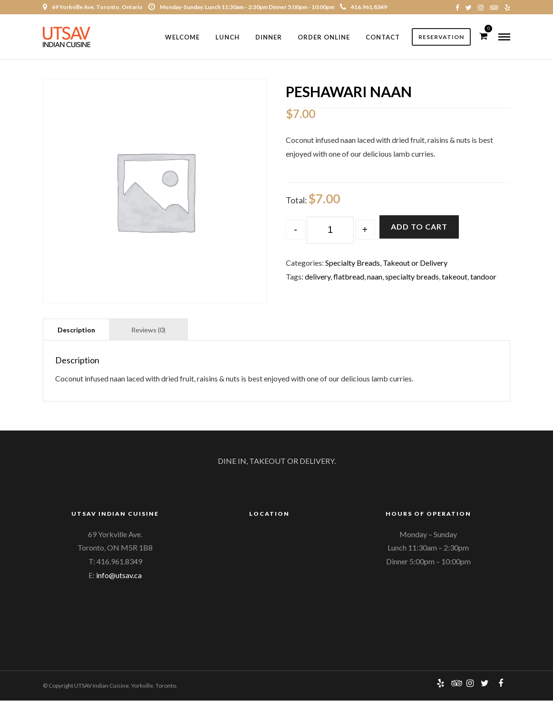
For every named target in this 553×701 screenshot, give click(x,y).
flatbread (348, 276)
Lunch (227, 37)
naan (374, 276)
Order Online (324, 37)
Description (76, 330)
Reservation (441, 36)
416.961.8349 (363, 6)
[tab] (76, 329)
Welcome (182, 37)
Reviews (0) (148, 330)
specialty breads (412, 276)
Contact (383, 37)
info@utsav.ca (119, 575)
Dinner (268, 37)
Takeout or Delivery (415, 263)
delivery (317, 276)
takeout (454, 276)
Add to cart (419, 226)
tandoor (483, 276)
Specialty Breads (352, 263)
